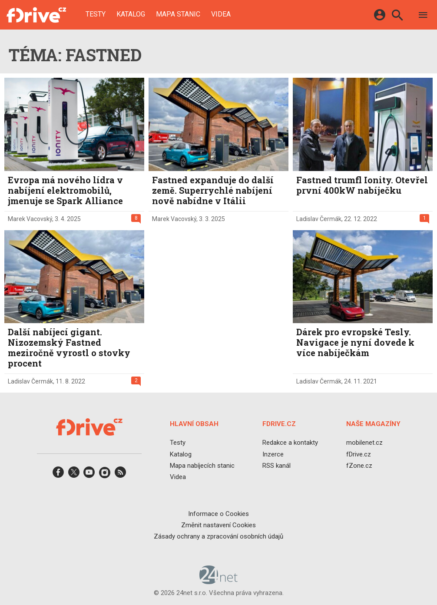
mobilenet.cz (364, 443)
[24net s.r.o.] (218, 581)
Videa (221, 14)
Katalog (130, 14)
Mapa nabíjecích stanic (202, 465)
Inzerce (273, 454)
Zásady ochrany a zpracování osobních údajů (218, 536)
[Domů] (36, 15)
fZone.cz (359, 465)
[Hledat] (397, 16)
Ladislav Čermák (318, 218)
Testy (96, 14)
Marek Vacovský (30, 218)
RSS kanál (276, 465)
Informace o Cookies (218, 514)
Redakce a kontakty (290, 443)
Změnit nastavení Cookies (218, 525)
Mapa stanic (178, 14)
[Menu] (423, 16)
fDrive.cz (358, 454)
